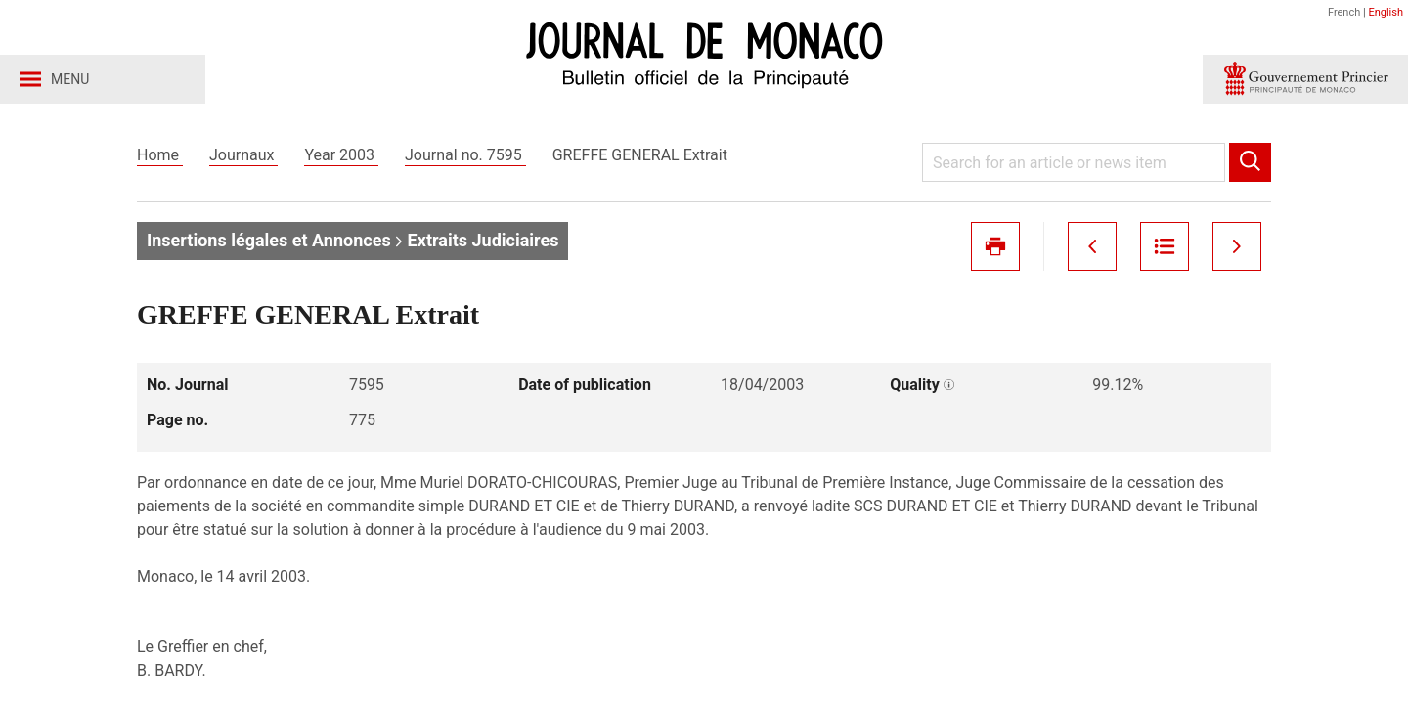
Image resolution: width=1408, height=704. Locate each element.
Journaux (243, 155)
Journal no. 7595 (465, 155)
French (1344, 12)
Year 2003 (341, 155)
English (1385, 12)
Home (160, 155)
